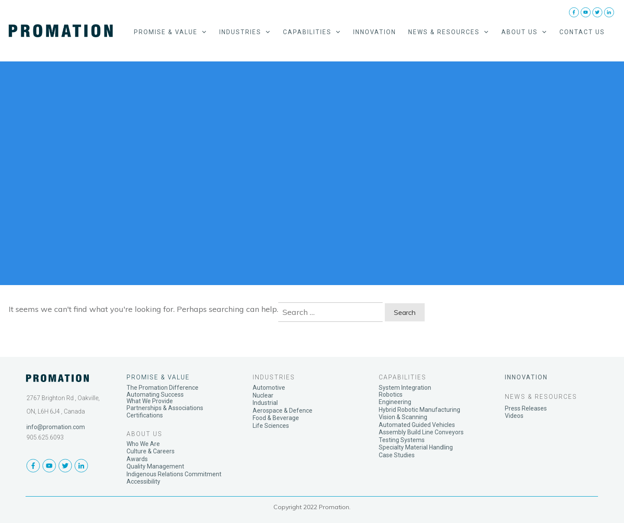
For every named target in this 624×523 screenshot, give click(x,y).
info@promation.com (55, 427)
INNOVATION (526, 377)
